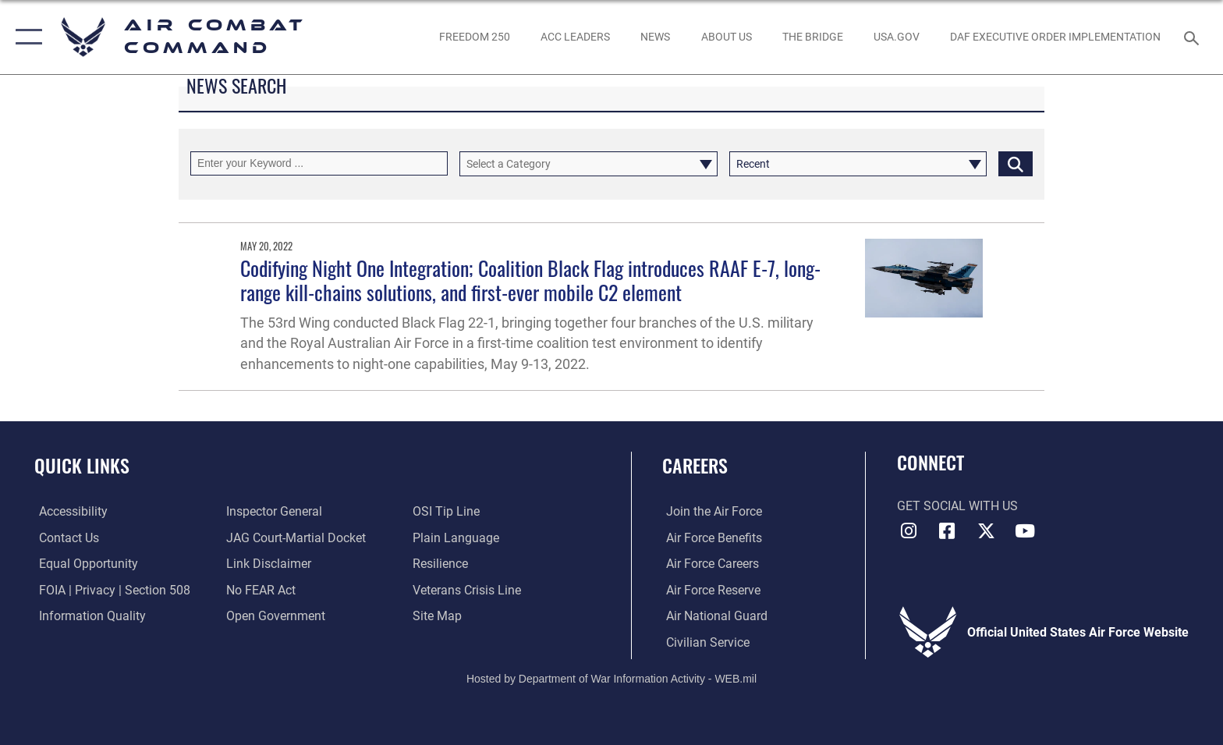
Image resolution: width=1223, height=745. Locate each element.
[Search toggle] (1193, 37)
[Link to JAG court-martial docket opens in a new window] (294, 537)
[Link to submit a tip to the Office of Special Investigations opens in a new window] (447, 511)
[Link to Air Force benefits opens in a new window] (710, 537)
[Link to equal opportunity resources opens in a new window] (83, 563)
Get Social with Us (957, 505)
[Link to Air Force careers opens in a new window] (708, 563)
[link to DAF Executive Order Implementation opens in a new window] (1055, 36)
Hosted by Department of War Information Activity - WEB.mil (611, 678)
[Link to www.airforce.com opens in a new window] (710, 511)
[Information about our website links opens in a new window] (267, 563)
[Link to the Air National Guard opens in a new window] (713, 615)
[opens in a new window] (896, 36)
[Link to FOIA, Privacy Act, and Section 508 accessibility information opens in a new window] (110, 589)
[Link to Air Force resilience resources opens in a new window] (442, 563)
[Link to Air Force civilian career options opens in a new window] (704, 641)
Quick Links (81, 465)
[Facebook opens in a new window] (947, 531)
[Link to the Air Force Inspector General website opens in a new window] (273, 511)
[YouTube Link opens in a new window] (1025, 531)
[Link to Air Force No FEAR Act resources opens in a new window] (259, 589)
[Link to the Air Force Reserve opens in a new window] (709, 589)
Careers (695, 465)
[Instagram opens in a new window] (908, 531)
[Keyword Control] (319, 163)
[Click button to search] (1015, 163)
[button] (25, 37)
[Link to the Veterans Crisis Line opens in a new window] (468, 589)
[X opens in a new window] (986, 531)
